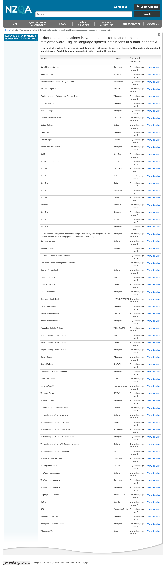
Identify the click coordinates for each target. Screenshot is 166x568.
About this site (75, 563)
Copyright (85, 563)
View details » (154, 67)
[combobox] (99, 16)
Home (7, 30)
